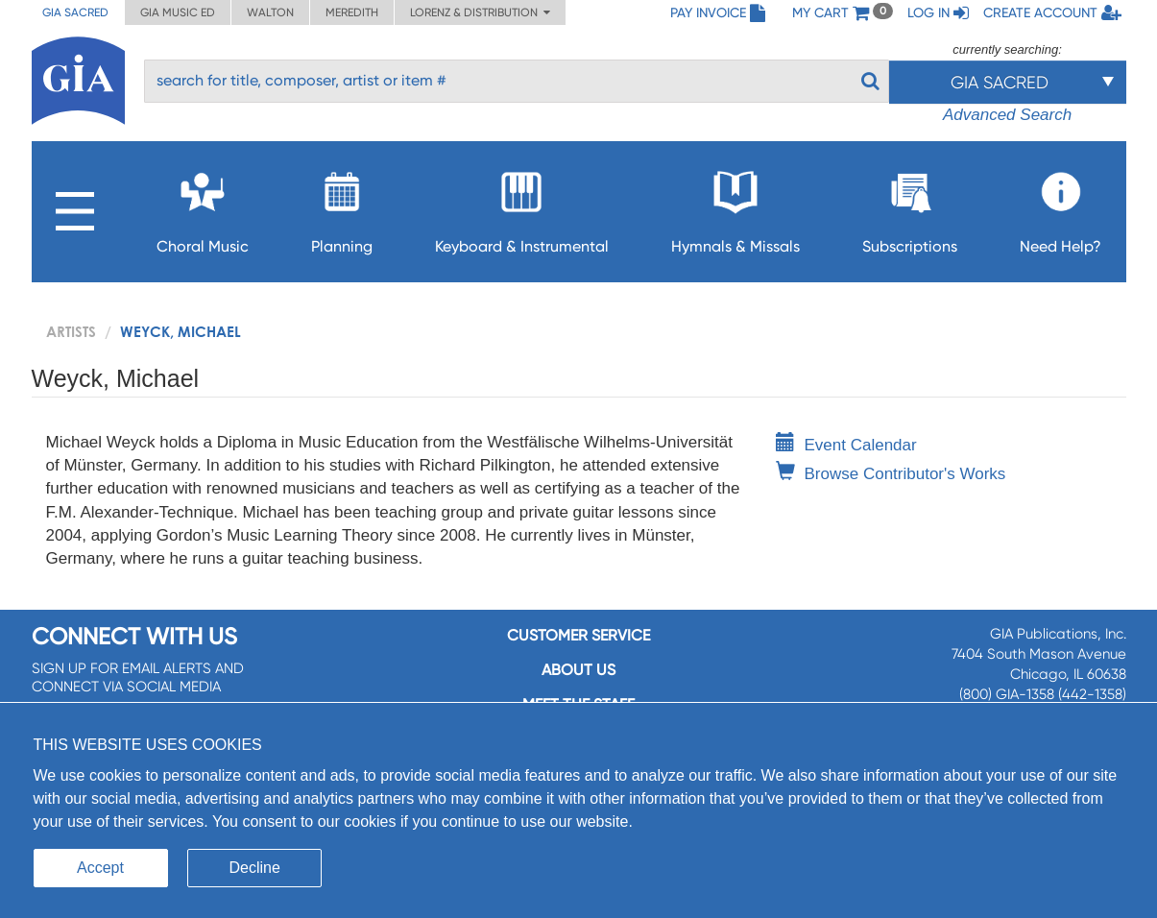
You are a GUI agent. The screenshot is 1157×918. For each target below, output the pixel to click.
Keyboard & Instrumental (522, 206)
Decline (254, 867)
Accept (100, 867)
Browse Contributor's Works (891, 474)
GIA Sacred (75, 12)
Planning (342, 206)
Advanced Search (1007, 115)
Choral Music (203, 206)
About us (578, 670)
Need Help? (1060, 206)
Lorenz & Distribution (480, 12)
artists (71, 331)
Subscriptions (909, 206)
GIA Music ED (177, 12)
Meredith (351, 12)
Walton (270, 12)
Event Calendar (846, 445)
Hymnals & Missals (735, 206)
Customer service (578, 635)
